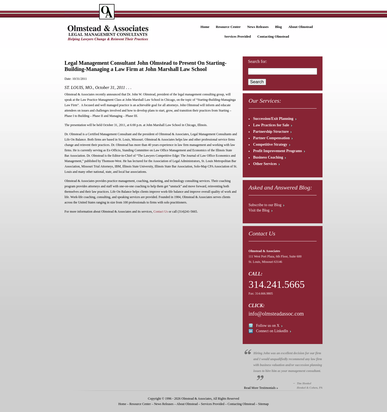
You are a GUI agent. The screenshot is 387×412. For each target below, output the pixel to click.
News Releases (258, 27)
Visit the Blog (259, 210)
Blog (278, 27)
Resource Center (228, 27)
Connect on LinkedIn (272, 331)
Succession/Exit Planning (273, 119)
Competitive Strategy (270, 144)
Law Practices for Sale (271, 125)
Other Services (265, 164)
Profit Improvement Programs (277, 151)
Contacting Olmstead (273, 36)
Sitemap (263, 404)
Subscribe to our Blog (265, 205)
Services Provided (237, 36)
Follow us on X (268, 326)
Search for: (257, 61)
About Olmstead (300, 27)
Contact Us (160, 211)
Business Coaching (268, 157)
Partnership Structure (271, 132)
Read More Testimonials (260, 388)
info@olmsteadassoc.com (276, 314)
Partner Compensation (271, 138)
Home (204, 27)
